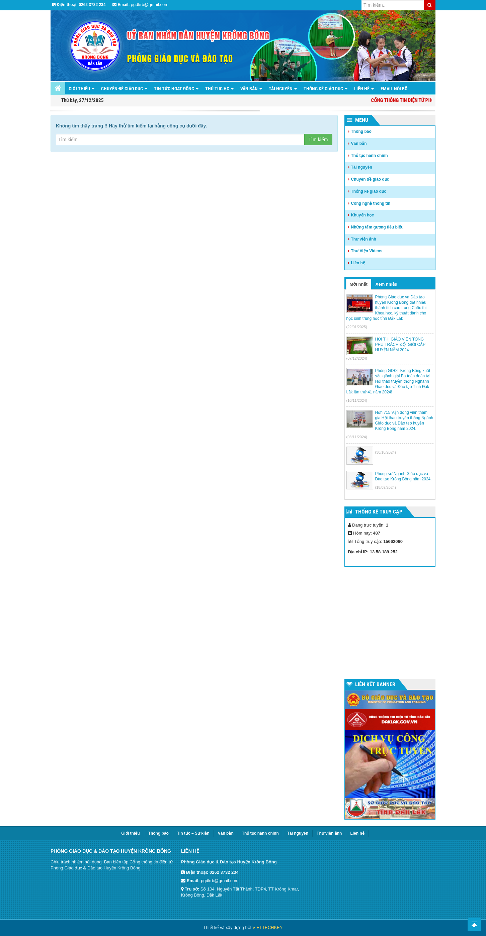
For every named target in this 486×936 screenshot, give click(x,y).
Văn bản (251, 88)
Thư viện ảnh (363, 239)
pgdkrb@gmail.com (149, 4)
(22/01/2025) (356, 327)
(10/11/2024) (356, 400)
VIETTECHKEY (267, 927)
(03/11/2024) (356, 437)
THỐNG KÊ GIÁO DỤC (325, 88)
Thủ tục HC (219, 88)
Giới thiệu (81, 88)
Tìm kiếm (318, 139)
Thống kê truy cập (378, 511)
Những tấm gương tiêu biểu (377, 227)
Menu (361, 120)
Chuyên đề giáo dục (124, 88)
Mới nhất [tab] (359, 284)
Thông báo (361, 131)
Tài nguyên (283, 88)
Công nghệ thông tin (371, 203)
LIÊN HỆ (364, 88)
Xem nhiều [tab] (387, 284)
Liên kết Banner (375, 684)
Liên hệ (358, 263)
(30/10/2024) (385, 452)
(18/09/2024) (385, 487)
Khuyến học (362, 215)
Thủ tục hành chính (369, 155)
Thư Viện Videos (367, 251)
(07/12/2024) (356, 358)
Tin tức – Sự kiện (193, 833)
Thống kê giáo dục (368, 191)
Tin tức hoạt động (176, 88)
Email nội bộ (394, 88)
